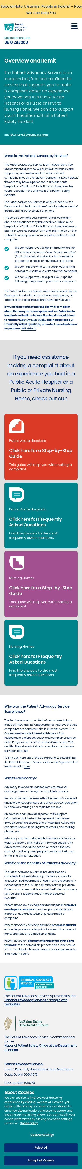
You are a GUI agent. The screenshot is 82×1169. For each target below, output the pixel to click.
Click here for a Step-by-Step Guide (40, 454)
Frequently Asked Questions (22, 324)
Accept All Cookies (41, 1162)
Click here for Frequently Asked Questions (35, 522)
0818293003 (28, 328)
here (27, 766)
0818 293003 (16, 43)
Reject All (41, 1149)
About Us (18, 135)
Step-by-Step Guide (32, 320)
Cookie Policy (29, 1125)
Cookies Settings (42, 1137)
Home (7, 135)
